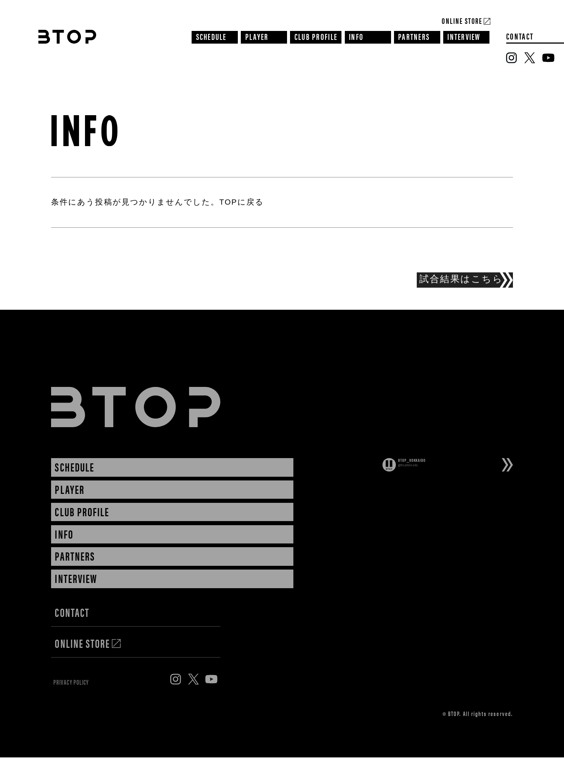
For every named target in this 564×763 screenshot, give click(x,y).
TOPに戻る (241, 202)
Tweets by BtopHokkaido (433, 483)
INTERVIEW (463, 36)
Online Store (462, 20)
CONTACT (519, 36)
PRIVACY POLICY (86, 685)
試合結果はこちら (461, 282)
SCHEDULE (211, 36)
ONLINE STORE (88, 643)
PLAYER (257, 36)
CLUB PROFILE (315, 36)
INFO (356, 36)
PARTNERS (414, 36)
